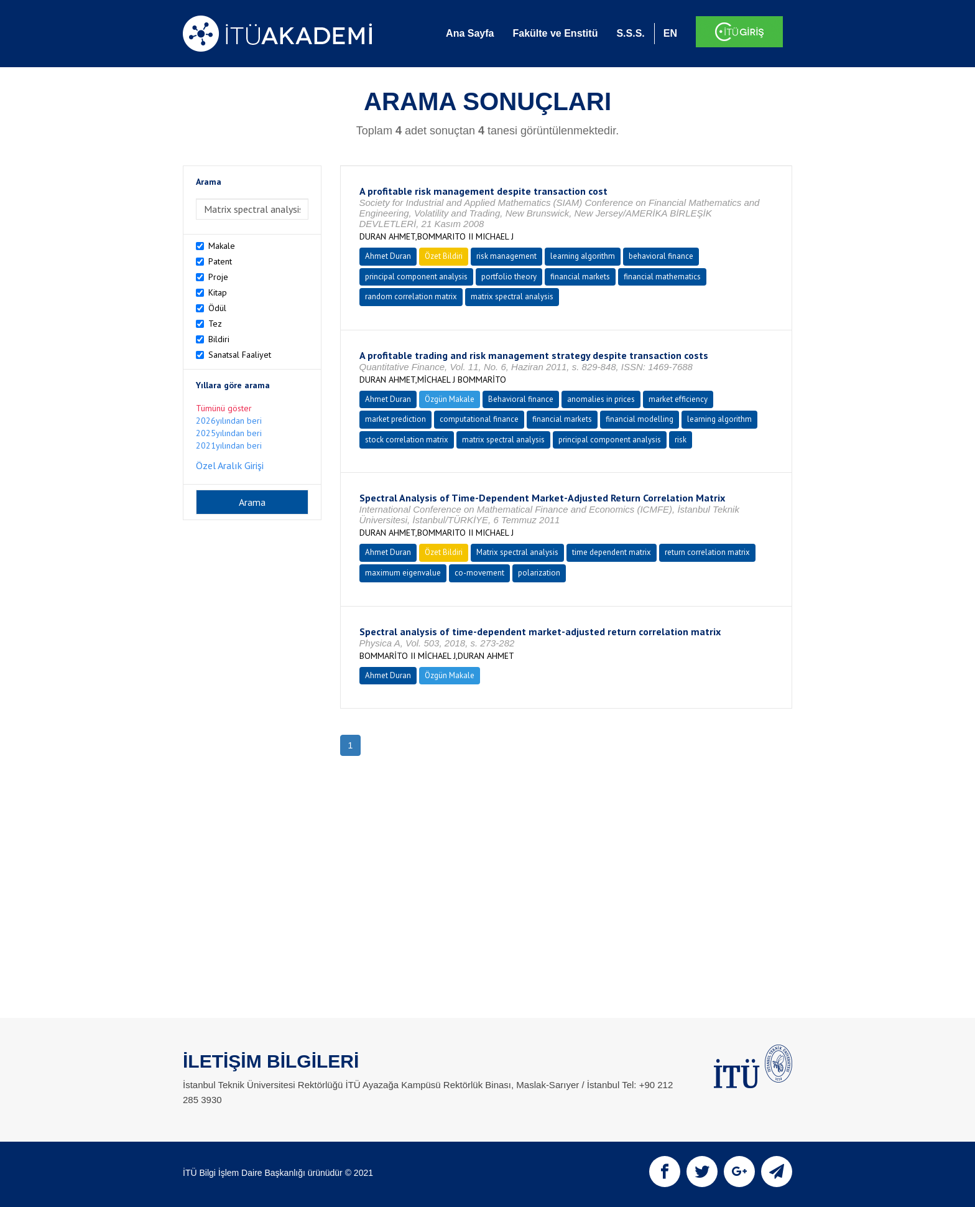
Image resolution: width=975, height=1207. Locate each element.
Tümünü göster (224, 408)
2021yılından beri (229, 445)
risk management (506, 256)
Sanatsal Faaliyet (239, 354)
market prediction (395, 419)
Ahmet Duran (388, 256)
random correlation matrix (411, 296)
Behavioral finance (520, 399)
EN (670, 33)
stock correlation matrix (406, 439)
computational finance (479, 419)
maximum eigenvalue (403, 572)
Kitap (217, 292)
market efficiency (678, 399)
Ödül (217, 308)
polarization (539, 572)
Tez (215, 323)
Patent (220, 261)
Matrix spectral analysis (517, 552)
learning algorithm (582, 256)
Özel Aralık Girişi (230, 465)
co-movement (479, 572)
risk (680, 439)
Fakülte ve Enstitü (555, 33)
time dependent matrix (611, 552)
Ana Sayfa (470, 33)
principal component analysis (416, 276)
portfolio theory (509, 276)
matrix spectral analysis (512, 296)
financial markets (580, 276)
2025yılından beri (229, 433)
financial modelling (639, 419)
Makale (221, 245)
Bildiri (218, 339)
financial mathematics (662, 276)
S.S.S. (630, 33)
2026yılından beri (229, 420)
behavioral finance (661, 256)
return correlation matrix (707, 552)
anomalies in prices (601, 399)
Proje (218, 276)
